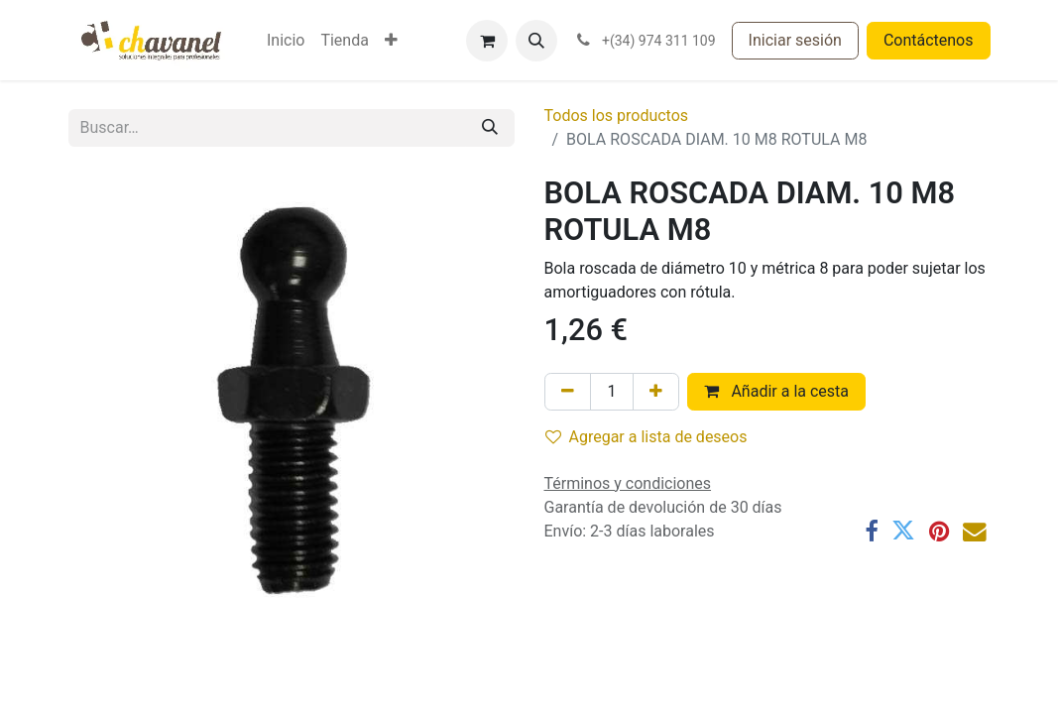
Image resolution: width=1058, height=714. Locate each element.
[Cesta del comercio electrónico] (487, 40)
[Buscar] (490, 128)
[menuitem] (285, 40)
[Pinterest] (939, 531)
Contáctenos (928, 40)
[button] (536, 40)
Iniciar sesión (795, 40)
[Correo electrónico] (975, 531)
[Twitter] (903, 531)
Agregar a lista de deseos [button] (646, 436)
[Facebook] (871, 531)
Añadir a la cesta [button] (776, 391)
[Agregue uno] (656, 392)
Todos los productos (616, 115)
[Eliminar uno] (567, 392)
